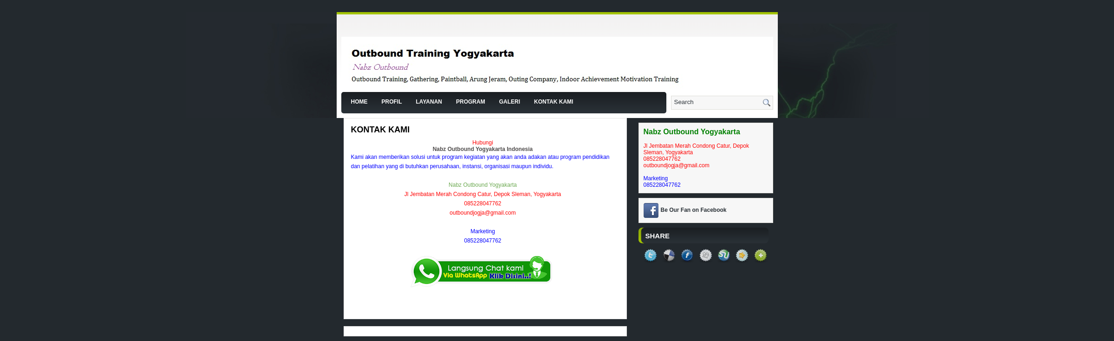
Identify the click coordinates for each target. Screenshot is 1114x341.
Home (359, 101)
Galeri (509, 101)
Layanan (429, 101)
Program (470, 101)
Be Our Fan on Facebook (694, 210)
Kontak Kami (553, 101)
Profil (392, 101)
